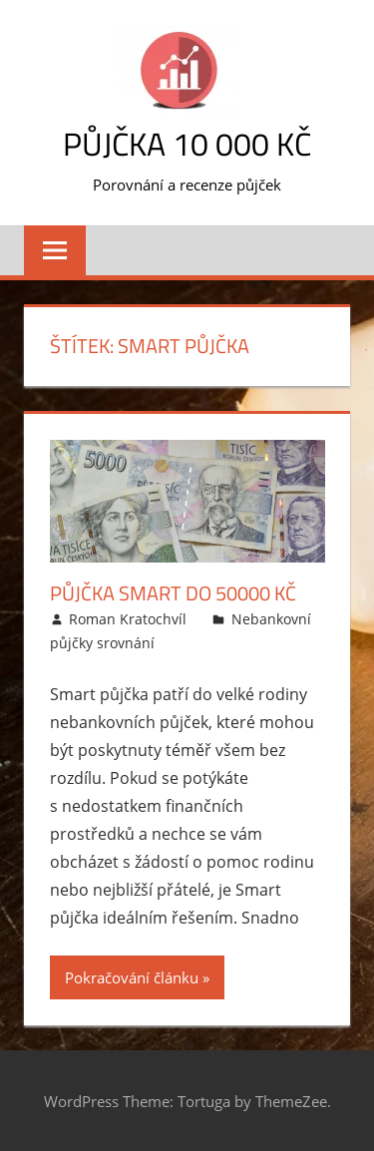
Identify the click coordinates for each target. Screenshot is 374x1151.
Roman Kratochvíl (128, 618)
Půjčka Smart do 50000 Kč (173, 592)
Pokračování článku (131, 977)
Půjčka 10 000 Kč (187, 144)
